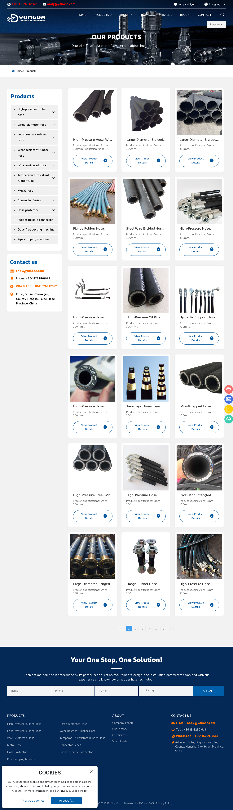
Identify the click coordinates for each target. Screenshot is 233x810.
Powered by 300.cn (135, 803)
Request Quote (186, 4)
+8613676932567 (45, 286)
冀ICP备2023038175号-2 (104, 803)
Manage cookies (33, 800)
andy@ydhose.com (58, 4)
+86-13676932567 (22, 4)
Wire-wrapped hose (195, 406)
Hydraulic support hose (197, 317)
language (215, 24)
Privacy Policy (164, 803)
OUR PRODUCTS (116, 37)
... (156, 628)
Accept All (66, 800)
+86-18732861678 (38, 278)
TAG (151, 803)
